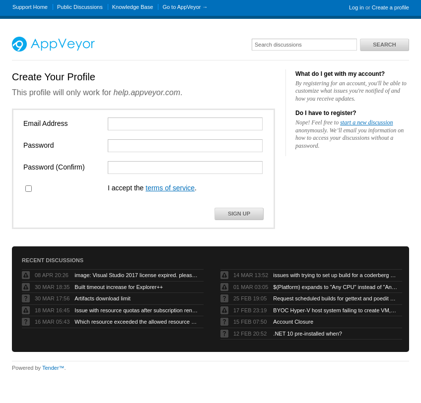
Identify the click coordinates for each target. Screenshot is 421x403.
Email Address (45, 123)
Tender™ (53, 368)
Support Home (30, 7)
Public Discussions (80, 7)
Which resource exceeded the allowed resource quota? (136, 322)
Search (384, 45)
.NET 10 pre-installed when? (307, 334)
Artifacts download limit (102, 298)
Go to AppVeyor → (185, 7)
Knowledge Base (132, 7)
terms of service (170, 188)
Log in (356, 7)
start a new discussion (366, 122)
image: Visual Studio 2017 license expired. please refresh (136, 275)
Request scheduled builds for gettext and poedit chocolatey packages (335, 298)
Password (38, 145)
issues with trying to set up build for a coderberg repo (335, 275)
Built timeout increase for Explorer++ (118, 287)
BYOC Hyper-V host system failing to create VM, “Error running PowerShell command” (335, 310)
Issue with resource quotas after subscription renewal (136, 310)
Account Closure (293, 322)
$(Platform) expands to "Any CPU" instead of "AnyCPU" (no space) (335, 287)
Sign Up (239, 214)
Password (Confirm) (54, 167)
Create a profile (390, 7)
